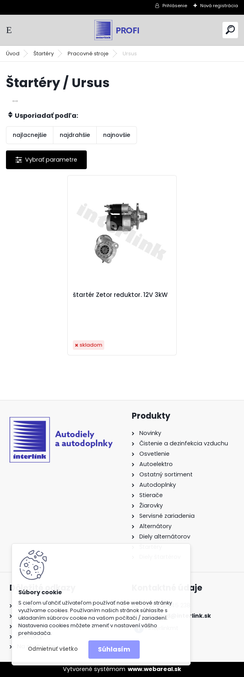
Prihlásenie (174, 5)
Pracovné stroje (88, 53)
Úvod (13, 53)
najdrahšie (75, 135)
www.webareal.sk (154, 669)
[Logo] (122, 30)
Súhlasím (114, 649)
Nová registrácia (219, 5)
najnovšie (116, 135)
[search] (230, 29)
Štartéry (43, 53)
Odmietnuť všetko (53, 649)
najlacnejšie (30, 135)
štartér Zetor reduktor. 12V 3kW (120, 295)
